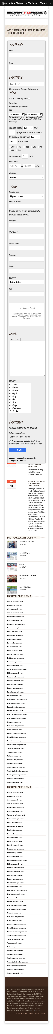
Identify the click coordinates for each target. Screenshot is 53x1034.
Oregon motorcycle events (14, 737)
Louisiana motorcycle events (15, 665)
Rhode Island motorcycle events (16, 744)
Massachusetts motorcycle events (17, 676)
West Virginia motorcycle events (16, 782)
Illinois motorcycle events (14, 650)
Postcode (12, 255)
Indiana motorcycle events (15, 654)
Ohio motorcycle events (14, 729)
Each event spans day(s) (21, 156)
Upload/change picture (17, 440)
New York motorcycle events (15, 718)
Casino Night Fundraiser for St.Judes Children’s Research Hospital (36, 490)
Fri (40, 147)
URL (10, 289)
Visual (12, 339)
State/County (13, 243)
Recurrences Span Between (18, 106)
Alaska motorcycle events (14, 612)
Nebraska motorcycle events (15, 699)
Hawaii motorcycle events (14, 646)
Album (37, 1021)
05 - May (20, 403)
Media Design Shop (35, 1017)
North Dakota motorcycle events (16, 725)
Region (11, 266)
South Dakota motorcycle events (16, 752)
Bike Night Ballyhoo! (24, 560)
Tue (18, 147)
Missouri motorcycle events (15, 691)
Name (11, 50)
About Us (20, 1021)
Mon (11, 147)
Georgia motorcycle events (15, 642)
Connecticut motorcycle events (16, 631)
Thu (33, 147)
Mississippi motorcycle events (15, 688)
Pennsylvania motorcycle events (16, 740)
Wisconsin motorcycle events (15, 786)
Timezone (12, 173)
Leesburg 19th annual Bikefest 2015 (34, 472)
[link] (35, 504)
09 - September (20, 415)
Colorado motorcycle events (15, 627)
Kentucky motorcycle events (15, 661)
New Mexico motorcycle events (16, 714)
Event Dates (13, 103)
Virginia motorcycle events (15, 771)
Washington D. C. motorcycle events (17, 778)
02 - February (20, 394)
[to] (35, 114)
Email (11, 63)
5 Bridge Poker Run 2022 (26, 549)
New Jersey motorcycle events (16, 710)
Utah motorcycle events (14, 763)
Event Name (15, 77)
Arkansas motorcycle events (15, 620)
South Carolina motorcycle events (17, 748)
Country (12, 278)
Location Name (15, 202)
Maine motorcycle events (14, 669)
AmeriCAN (21, 571)
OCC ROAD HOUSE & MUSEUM (27, 583)
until (10, 110)
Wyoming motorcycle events (15, 789)
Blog (26, 1021)
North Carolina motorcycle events (17, 722)
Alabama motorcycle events (15, 609)
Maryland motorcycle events (15, 673)
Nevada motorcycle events (15, 703)
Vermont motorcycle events (15, 767)
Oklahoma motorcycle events (15, 733)
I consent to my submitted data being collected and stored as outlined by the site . (25, 449)
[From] (17, 114)
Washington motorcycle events (16, 774)
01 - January (20, 391)
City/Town (13, 232)
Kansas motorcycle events (14, 658)
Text (18, 339)
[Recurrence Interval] (12, 132)
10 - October (20, 418)
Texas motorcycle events (14, 759)
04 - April (20, 400)
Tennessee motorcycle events (15, 755)
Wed (26, 147)
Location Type (14, 192)
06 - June (20, 406)
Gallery (31, 1021)
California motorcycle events (15, 624)
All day (37, 166)
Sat (11, 150)
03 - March (20, 397)
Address (12, 221)
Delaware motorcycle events (15, 635)
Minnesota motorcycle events (15, 684)
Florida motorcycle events (14, 639)
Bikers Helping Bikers (25, 594)
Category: (12, 388)
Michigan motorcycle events (15, 680)
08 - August (20, 412)
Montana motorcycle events (15, 695)
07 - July (20, 409)
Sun (18, 150)
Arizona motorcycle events (15, 616)
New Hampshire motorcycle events (17, 707)
